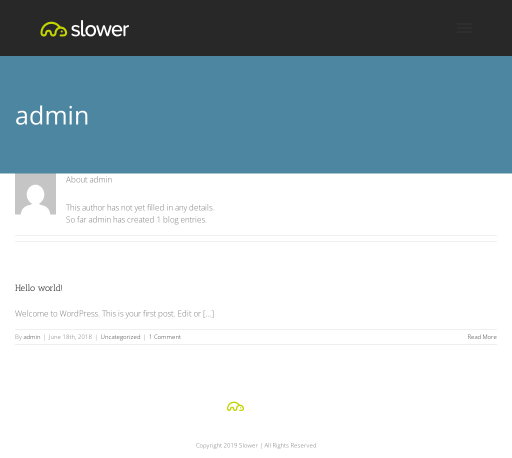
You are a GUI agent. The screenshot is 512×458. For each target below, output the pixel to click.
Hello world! (38, 288)
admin (32, 336)
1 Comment (165, 336)
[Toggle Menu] (465, 28)
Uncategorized (120, 336)
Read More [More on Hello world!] (482, 336)
